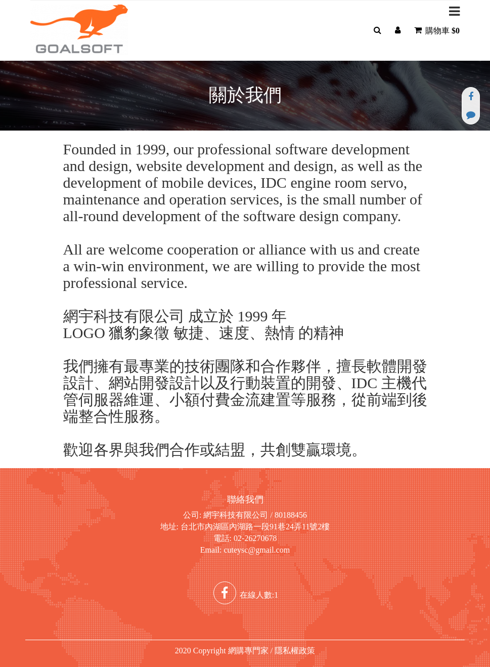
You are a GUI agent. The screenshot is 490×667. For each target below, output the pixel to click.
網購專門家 (248, 650)
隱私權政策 (295, 650)
